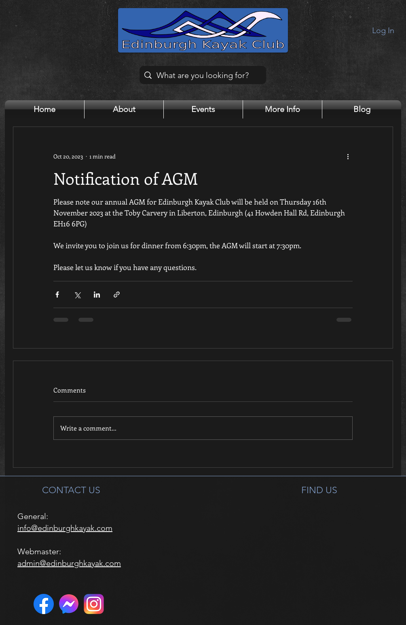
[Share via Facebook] (57, 294)
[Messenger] (69, 604)
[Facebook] (44, 604)
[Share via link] (117, 294)
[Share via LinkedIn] (97, 294)
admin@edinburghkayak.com (69, 563)
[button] (124, 109)
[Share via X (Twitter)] (77, 294)
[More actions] (348, 156)
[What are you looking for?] (202, 75)
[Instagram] (94, 604)
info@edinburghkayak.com (64, 528)
